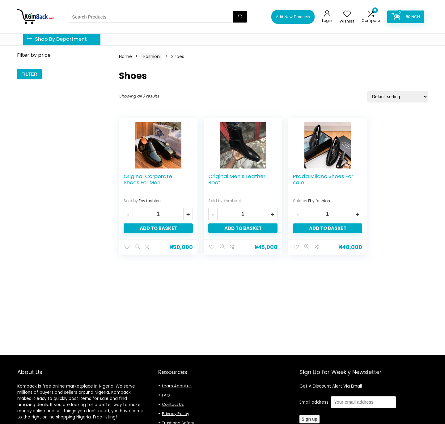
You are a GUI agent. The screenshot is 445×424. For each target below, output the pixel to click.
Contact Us (173, 404)
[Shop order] (397, 96)
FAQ (166, 395)
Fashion (151, 56)
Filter (29, 74)
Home (125, 56)
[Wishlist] (347, 14)
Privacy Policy (175, 414)
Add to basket (155, 228)
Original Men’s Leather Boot (231, 179)
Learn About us (177, 386)
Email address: (347, 402)
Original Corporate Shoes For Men (148, 179)
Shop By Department (57, 39)
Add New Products (293, 17)
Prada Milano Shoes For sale (307, 179)
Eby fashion (150, 200)
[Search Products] (240, 17)
